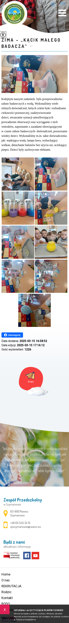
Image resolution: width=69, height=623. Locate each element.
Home (5, 574)
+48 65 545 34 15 (53, 4)
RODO (5, 604)
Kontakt (7, 598)
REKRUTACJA (11, 586)
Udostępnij (12, 335)
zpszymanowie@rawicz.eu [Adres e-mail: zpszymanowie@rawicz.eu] (25, 527)
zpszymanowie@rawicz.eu (62, 3)
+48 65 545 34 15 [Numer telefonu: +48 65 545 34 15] (20, 523)
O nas (5, 580)
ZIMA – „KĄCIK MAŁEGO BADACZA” (31, 43)
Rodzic (6, 592)
